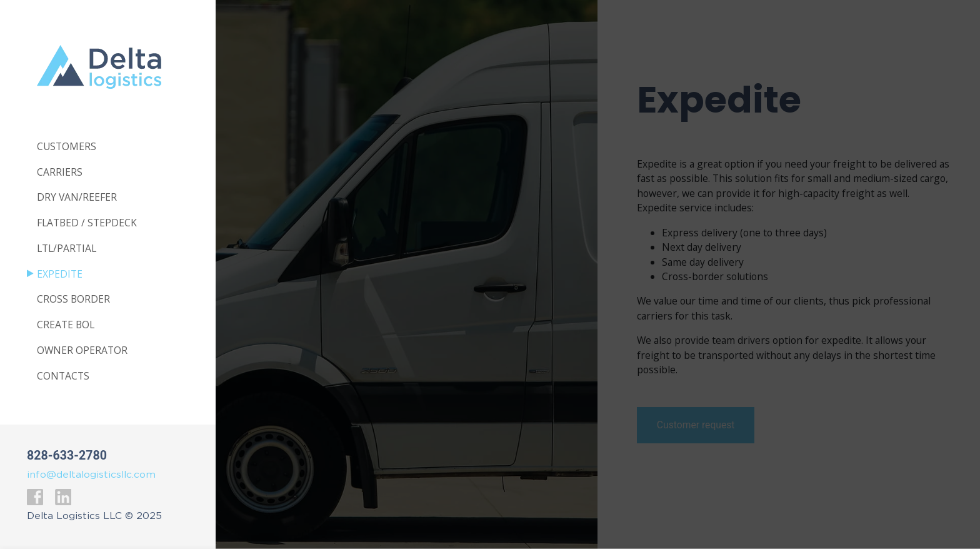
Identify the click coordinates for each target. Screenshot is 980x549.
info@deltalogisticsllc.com (91, 475)
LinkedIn (63, 497)
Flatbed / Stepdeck (87, 223)
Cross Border (73, 300)
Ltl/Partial (66, 249)
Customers (66, 147)
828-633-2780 (67, 455)
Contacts (63, 376)
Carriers (59, 173)
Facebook (34, 497)
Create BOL (65, 325)
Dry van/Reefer (77, 198)
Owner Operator (82, 351)
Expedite (59, 274)
